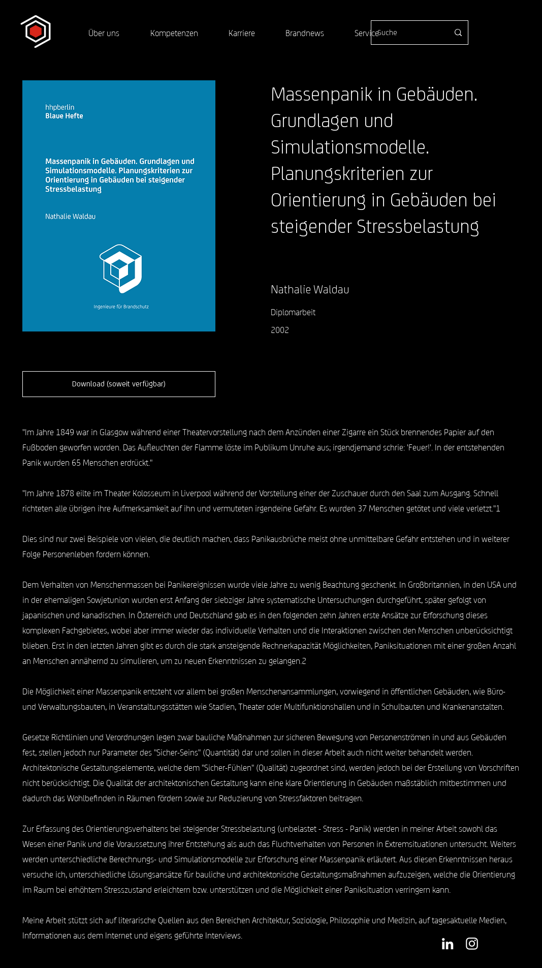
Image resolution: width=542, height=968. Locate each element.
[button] (118, 384)
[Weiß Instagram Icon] (472, 943)
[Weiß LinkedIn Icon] (447, 943)
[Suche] (405, 32)
